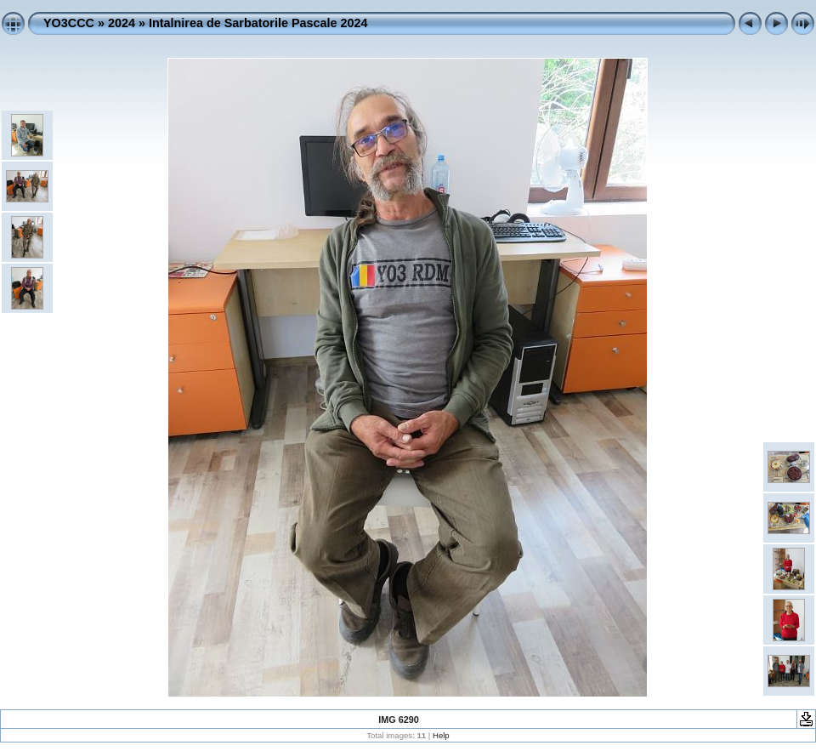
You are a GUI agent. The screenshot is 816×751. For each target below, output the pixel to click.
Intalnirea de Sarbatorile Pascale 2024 (258, 23)
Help (441, 735)
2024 (121, 23)
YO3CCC (68, 23)
